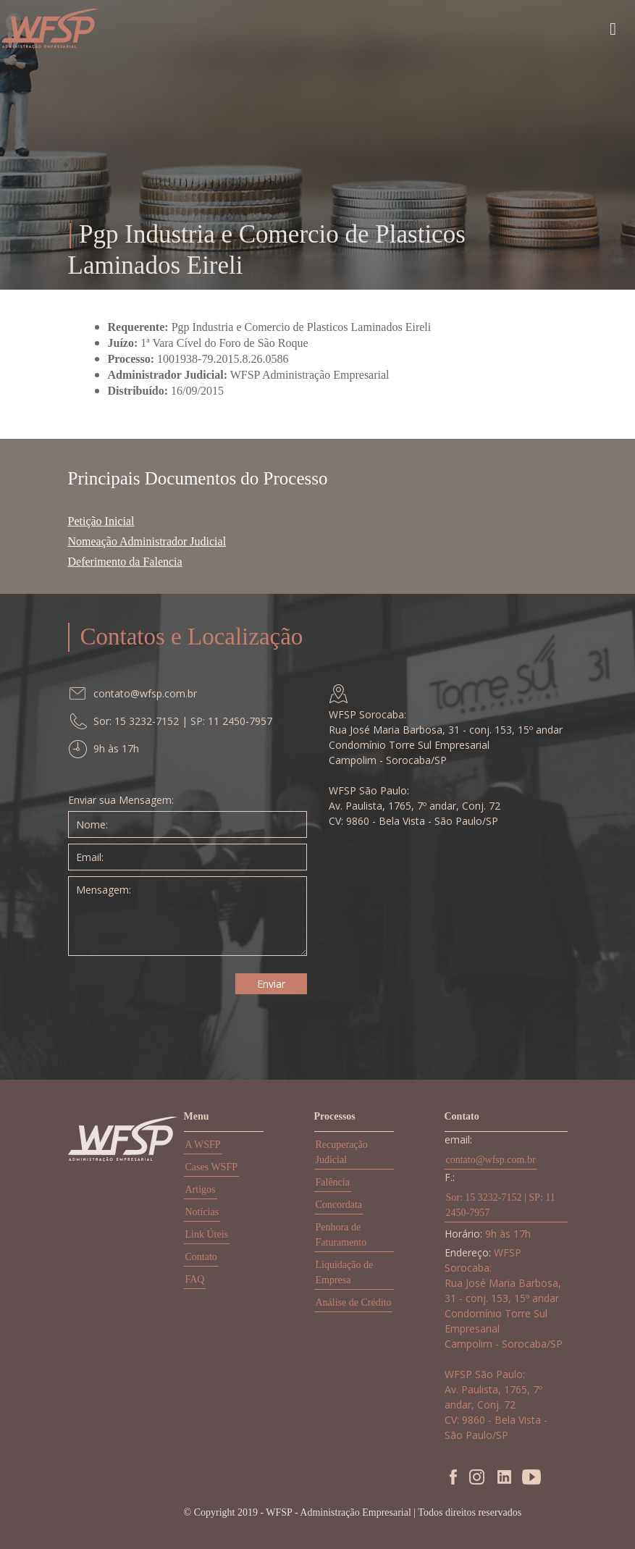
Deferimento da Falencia (125, 561)
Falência (333, 1182)
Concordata (339, 1204)
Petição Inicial (101, 521)
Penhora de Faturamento (341, 1235)
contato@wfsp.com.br (491, 1159)
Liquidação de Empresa (345, 1272)
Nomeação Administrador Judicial (147, 541)
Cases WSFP (211, 1167)
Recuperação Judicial (342, 1152)
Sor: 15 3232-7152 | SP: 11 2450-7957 (500, 1205)
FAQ (195, 1279)
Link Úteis (207, 1234)
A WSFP (203, 1144)
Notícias (202, 1211)
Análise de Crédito (354, 1302)
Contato (201, 1256)
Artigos (200, 1189)
